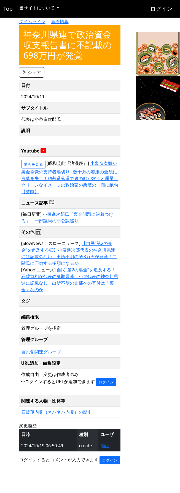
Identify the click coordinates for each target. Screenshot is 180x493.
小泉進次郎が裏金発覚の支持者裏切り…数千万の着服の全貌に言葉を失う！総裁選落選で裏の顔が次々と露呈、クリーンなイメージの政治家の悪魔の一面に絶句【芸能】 (69, 177)
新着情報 (60, 21)
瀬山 (105, 446)
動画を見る (33, 164)
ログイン (161, 8)
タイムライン (32, 21)
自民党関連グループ (41, 352)
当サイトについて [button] (37, 8)
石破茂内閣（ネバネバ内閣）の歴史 (56, 412)
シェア (32, 72)
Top (8, 8)
